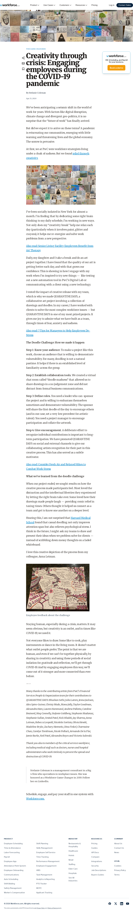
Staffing (72, 864)
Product (34, 5)
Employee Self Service (45, 852)
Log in (111, 5)
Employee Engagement (46, 866)
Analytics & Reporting (45, 879)
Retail (71, 860)
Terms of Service (53, 908)
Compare (95, 857)
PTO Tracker (41, 883)
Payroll (7, 857)
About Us (118, 843)
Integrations (96, 861)
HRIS (38, 870)
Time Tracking (42, 857)
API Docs (95, 852)
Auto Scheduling (11, 879)
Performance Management (48, 861)
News (116, 852)
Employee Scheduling (13, 843)
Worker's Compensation (14, 892)
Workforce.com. (35, 798)
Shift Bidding (9, 883)
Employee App (10, 861)
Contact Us (119, 848)
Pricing (94, 5)
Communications (11, 875)
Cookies (117, 866)
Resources (81, 5)
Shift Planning (42, 843)
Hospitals (73, 873)
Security (95, 866)
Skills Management (44, 848)
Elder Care (73, 869)
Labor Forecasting (12, 852)
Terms (117, 875)
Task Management (44, 875)
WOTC (39, 888)
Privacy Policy (120, 870)
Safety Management (13, 888)
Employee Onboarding (13, 870)
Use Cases (49, 5)
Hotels (71, 855)
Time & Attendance (12, 848)
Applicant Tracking (44, 892)
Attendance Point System (15, 866)
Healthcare (73, 851)
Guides (94, 848)
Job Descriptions (98, 870)
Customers (66, 5)
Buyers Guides (97, 875)
